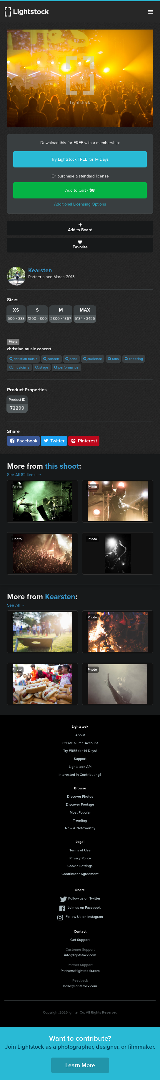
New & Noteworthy (80, 828)
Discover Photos (80, 796)
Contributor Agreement (80, 874)
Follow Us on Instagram (84, 916)
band (71, 358)
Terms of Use (80, 850)
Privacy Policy (80, 858)
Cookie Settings (80, 866)
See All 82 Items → (24, 475)
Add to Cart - (80, 190)
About (80, 735)
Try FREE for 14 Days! (80, 750)
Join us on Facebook (84, 907)
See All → (16, 605)
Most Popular (80, 812)
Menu (150, 12)
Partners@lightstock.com (80, 970)
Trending (80, 820)
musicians (19, 367)
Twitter (54, 440)
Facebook (23, 440)
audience (92, 358)
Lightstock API (80, 766)
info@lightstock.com (80, 955)
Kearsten (40, 270)
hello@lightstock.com (80, 986)
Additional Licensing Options (80, 204)
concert (51, 358)
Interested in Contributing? (80, 774)
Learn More (80, 1065)
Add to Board (80, 228)
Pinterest (84, 440)
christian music (23, 358)
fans (113, 358)
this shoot (62, 466)
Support (80, 758)
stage (41, 367)
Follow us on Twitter (84, 898)
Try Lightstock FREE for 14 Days (80, 159)
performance (66, 367)
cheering (134, 358)
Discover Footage (80, 804)
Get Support (80, 939)
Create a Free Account (80, 743)
